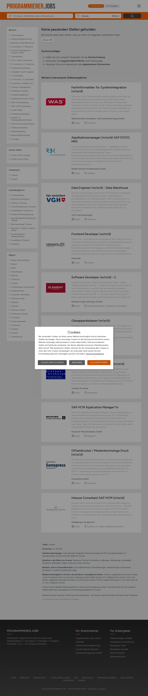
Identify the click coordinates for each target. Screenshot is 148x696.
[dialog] (74, 348)
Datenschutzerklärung (95, 354)
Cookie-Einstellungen (52, 362)
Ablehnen (77, 362)
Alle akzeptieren (98, 362)
